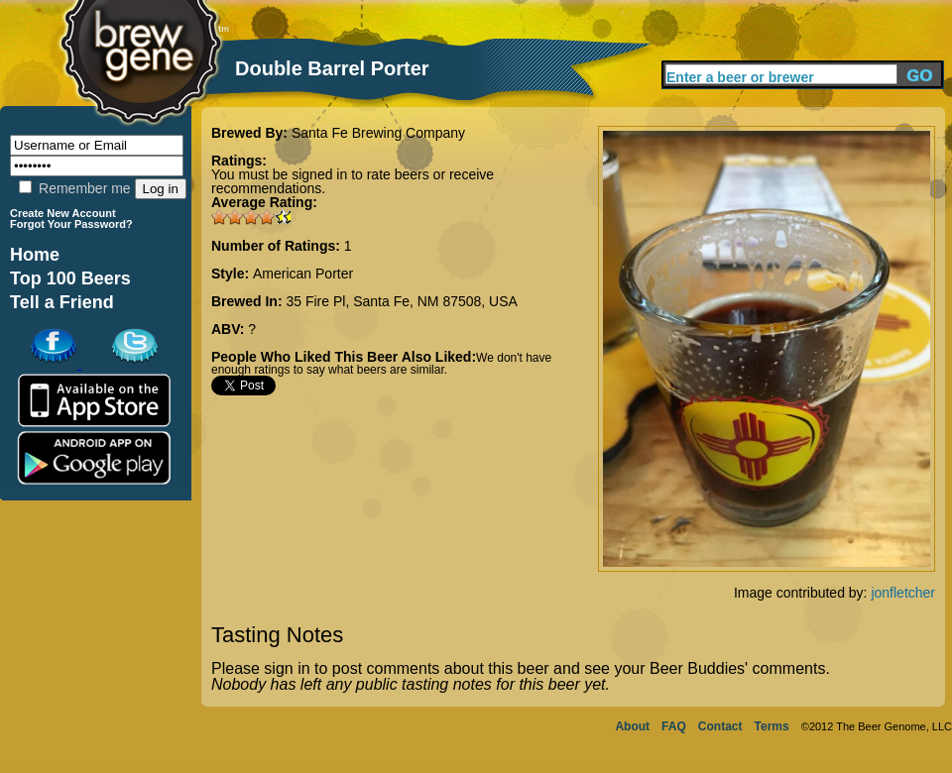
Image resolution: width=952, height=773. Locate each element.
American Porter (303, 273)
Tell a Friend (62, 302)
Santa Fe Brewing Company (378, 133)
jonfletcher (903, 593)
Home (35, 255)
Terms (772, 726)
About (632, 726)
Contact (720, 726)
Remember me (74, 188)
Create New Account (63, 213)
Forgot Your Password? (71, 224)
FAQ (673, 726)
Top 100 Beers (70, 278)
